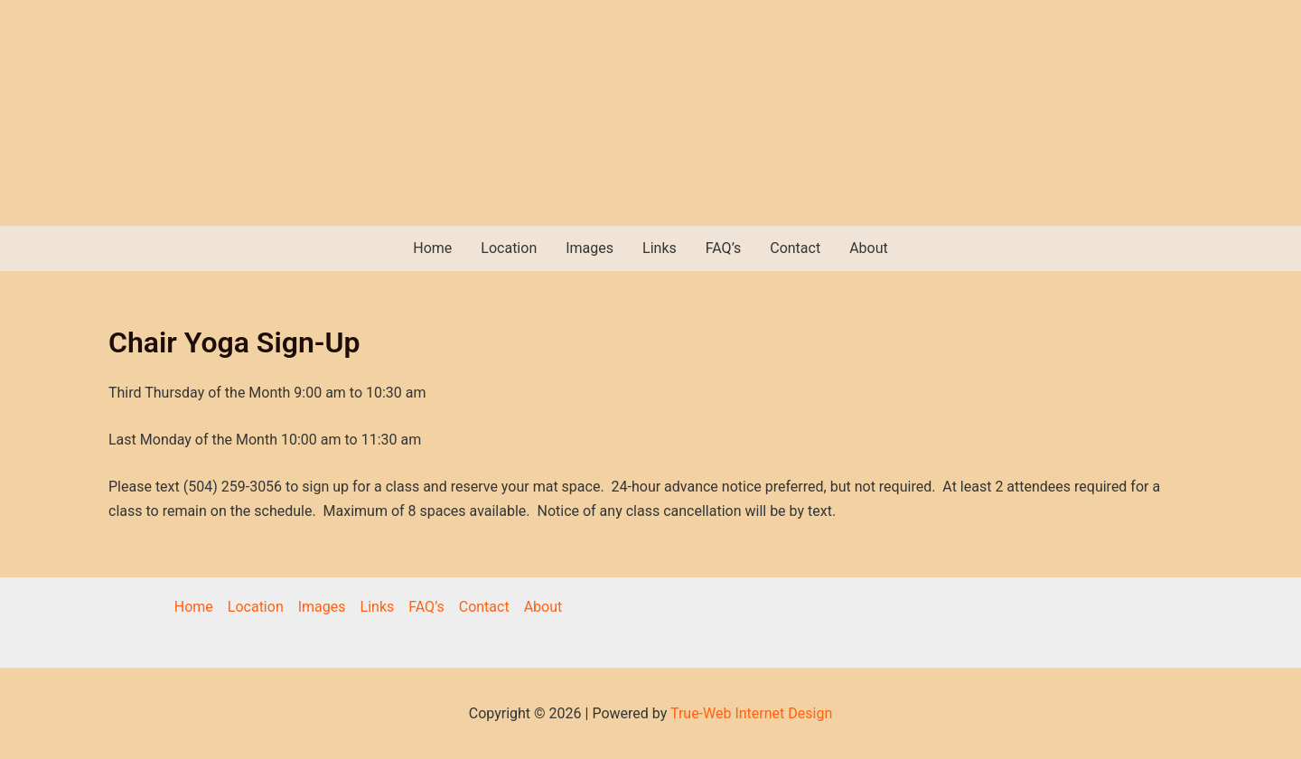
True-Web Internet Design (751, 713)
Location (509, 248)
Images (589, 248)
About (868, 248)
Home (432, 248)
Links (659, 248)
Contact (795, 248)
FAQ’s (723, 248)
